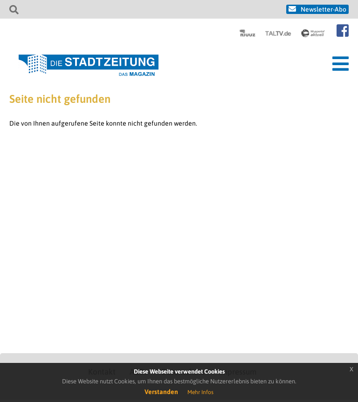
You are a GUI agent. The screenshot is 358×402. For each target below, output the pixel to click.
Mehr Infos (200, 392)
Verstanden (161, 391)
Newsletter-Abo (323, 9)
